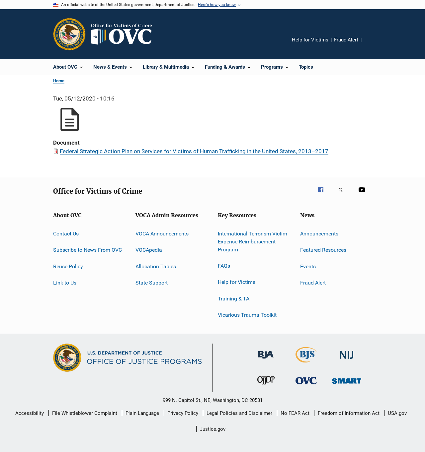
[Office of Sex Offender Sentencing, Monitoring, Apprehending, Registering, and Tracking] (346, 385)
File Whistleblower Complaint (84, 413)
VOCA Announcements (162, 233)
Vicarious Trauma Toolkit (247, 315)
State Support (151, 283)
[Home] (124, 34)
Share (372, 44)
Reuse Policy (68, 266)
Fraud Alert (346, 40)
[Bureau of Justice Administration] (266, 360)
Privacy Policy (182, 413)
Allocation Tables (155, 266)
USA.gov (397, 413)
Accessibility (29, 413)
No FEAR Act (295, 413)
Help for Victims (310, 40)
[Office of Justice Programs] (69, 34)
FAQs (224, 266)
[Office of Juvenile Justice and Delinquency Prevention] (266, 386)
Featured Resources (323, 250)
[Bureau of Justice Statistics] (306, 364)
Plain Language (142, 413)
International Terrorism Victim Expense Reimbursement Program (252, 241)
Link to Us (64, 283)
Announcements (319, 233)
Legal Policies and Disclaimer (239, 413)
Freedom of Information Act (349, 413)
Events (308, 266)
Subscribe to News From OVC (87, 250)
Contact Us (66, 233)
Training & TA (233, 298)
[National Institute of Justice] (346, 360)
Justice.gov (212, 429)
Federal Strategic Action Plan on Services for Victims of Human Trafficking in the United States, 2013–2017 (194, 151)
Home (58, 80)
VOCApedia (148, 250)
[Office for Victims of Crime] (306, 385)
